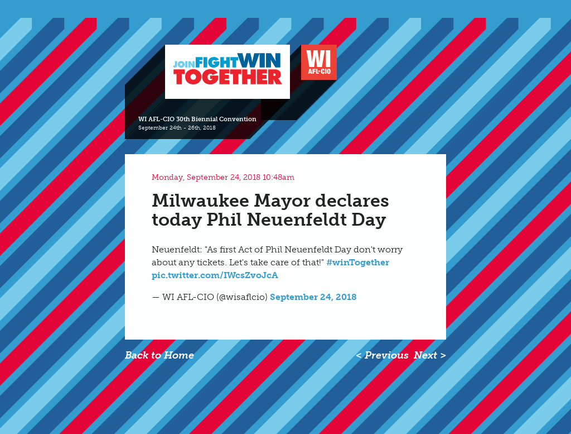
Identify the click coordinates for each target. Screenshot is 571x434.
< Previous (382, 355)
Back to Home (159, 355)
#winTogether (357, 262)
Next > (430, 355)
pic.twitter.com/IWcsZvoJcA (215, 275)
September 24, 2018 (313, 297)
